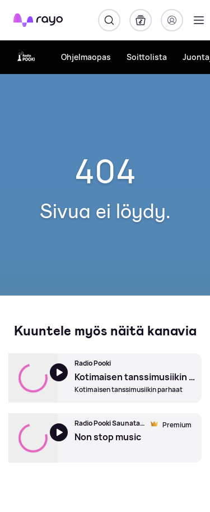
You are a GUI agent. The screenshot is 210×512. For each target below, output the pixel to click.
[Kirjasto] (140, 20)
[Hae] (109, 20)
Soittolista (147, 57)
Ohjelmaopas (86, 57)
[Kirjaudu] (172, 20)
